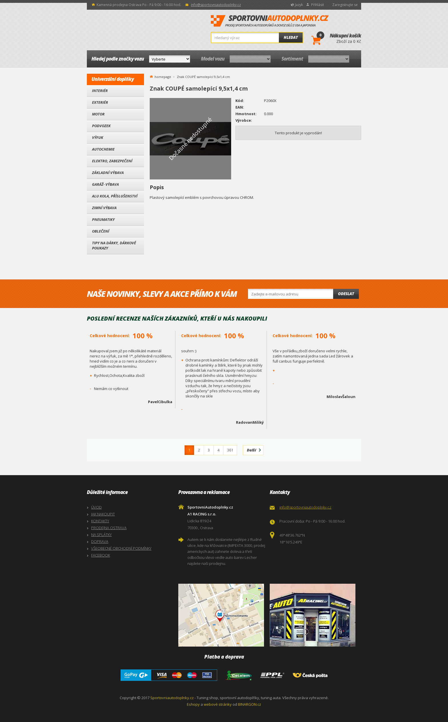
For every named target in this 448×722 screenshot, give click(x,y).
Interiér (100, 90)
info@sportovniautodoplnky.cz (216, 4)
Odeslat (346, 293)
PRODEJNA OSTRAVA (109, 527)
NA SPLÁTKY (101, 534)
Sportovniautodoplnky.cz (172, 697)
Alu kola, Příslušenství (114, 196)
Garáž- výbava (105, 184)
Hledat (291, 37)
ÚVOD (96, 507)
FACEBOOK (100, 555)
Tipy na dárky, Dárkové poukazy (114, 245)
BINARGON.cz (249, 704)
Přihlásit (317, 4)
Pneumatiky (103, 219)
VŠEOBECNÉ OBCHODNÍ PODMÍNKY (121, 548)
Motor (98, 114)
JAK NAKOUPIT (103, 514)
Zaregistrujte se (345, 4)
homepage (163, 76)
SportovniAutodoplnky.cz (270, 21)
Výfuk (97, 137)
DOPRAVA (99, 541)
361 (230, 450)
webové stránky (218, 704)
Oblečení (100, 231)
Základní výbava (108, 172)
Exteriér (100, 102)
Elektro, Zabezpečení (112, 160)
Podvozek (101, 125)
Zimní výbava (104, 207)
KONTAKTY (100, 520)
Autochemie (103, 149)
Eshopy (193, 704)
